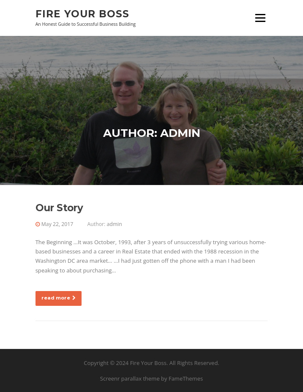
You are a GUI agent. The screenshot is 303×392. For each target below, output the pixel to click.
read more (58, 298)
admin (114, 224)
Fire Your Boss (82, 13)
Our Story (59, 208)
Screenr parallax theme (130, 378)
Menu (260, 18)
